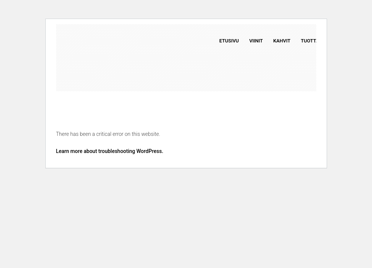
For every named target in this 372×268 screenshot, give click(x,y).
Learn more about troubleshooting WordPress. (110, 151)
